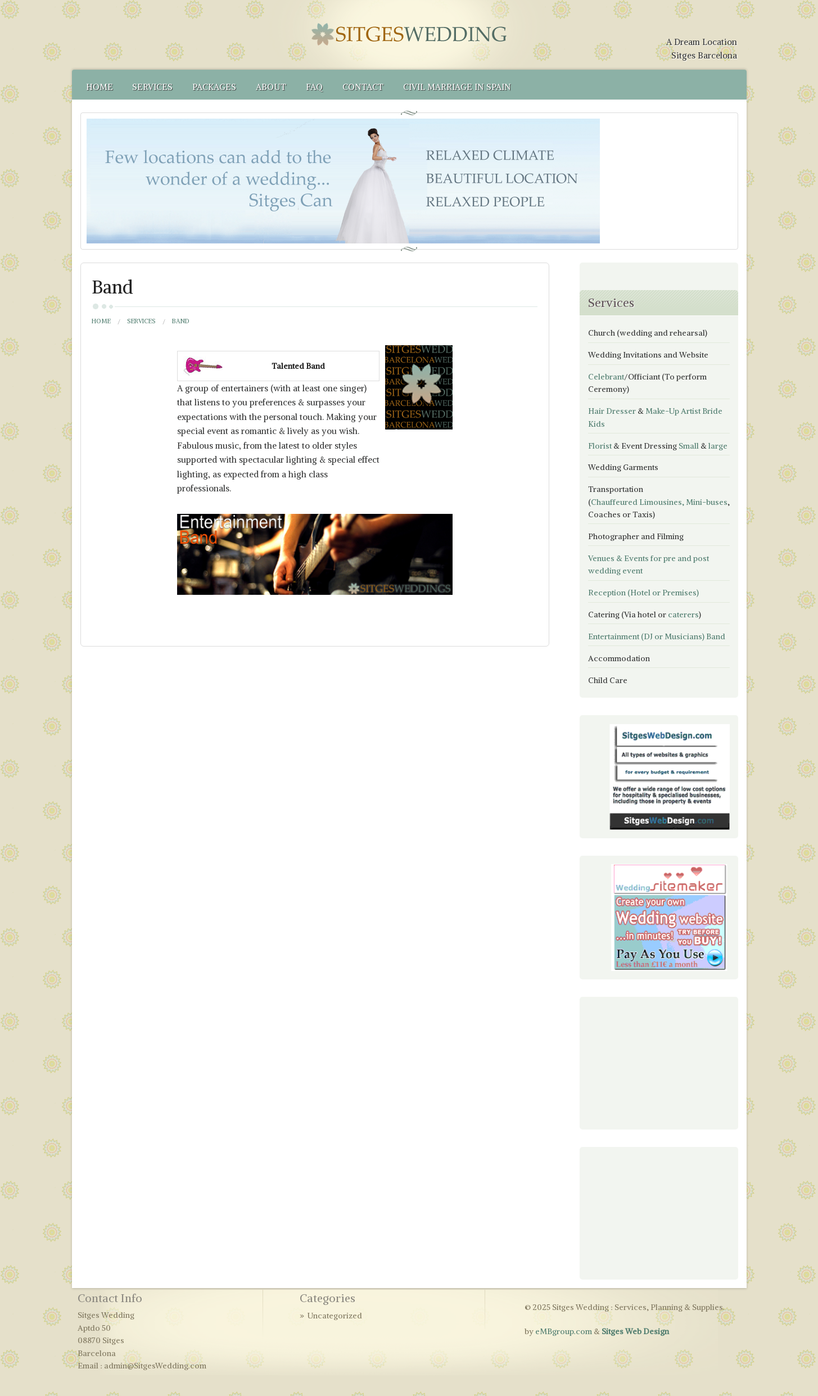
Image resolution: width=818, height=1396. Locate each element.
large (717, 446)
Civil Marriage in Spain (457, 87)
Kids (596, 424)
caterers (683, 614)
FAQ (314, 87)
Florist (600, 446)
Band (715, 636)
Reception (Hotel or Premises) (643, 593)
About (271, 87)
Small (689, 446)
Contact (362, 87)
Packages (214, 87)
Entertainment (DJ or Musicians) (646, 636)
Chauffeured (614, 502)
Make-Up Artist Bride (683, 411)
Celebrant (606, 377)
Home (99, 87)
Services (152, 87)
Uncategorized (335, 1316)
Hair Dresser (612, 411)
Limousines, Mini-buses (683, 502)
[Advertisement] (644, 1061)
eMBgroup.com (563, 1331)
